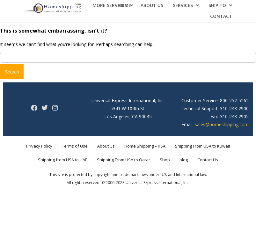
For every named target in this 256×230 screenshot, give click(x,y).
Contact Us (207, 160)
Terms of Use (75, 146)
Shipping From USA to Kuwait (202, 146)
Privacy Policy (39, 146)
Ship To (220, 5)
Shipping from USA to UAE (62, 160)
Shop (165, 160)
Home (124, 5)
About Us (152, 5)
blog (183, 160)
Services (186, 5)
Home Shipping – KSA (144, 146)
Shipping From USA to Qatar (123, 160)
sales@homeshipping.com (222, 124)
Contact (221, 16)
